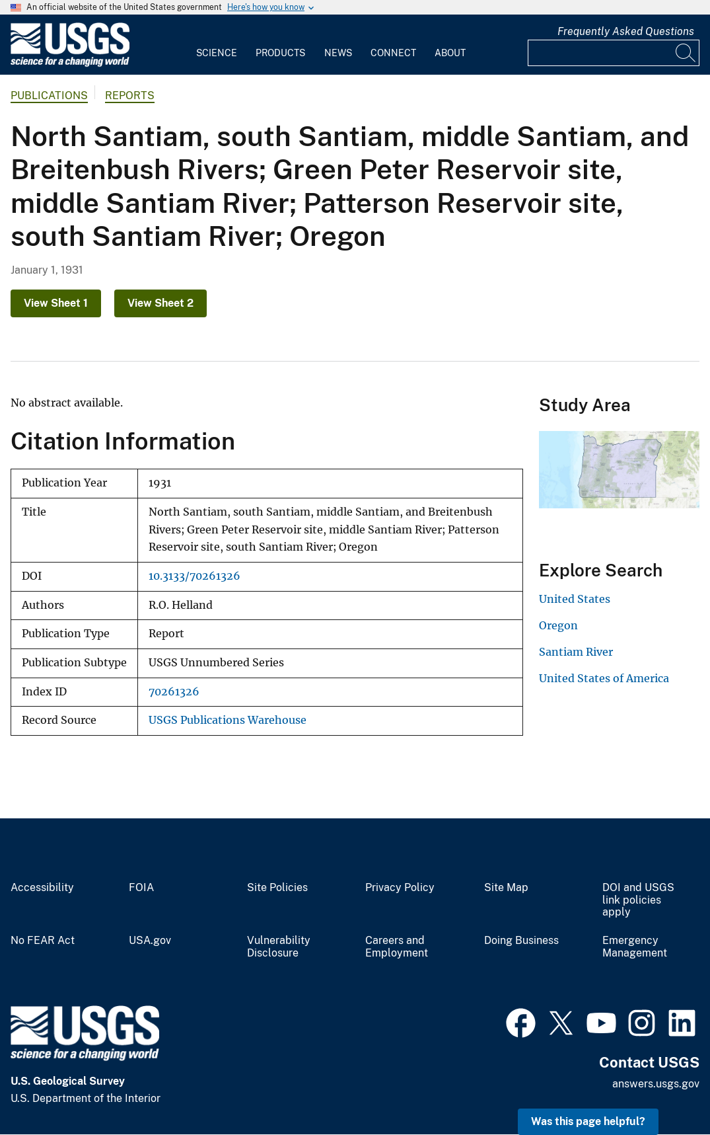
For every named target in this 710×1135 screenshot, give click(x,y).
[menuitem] (216, 44)
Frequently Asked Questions (625, 31)
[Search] (686, 53)
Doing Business (521, 941)
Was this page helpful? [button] (588, 1121)
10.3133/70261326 (194, 576)
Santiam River (576, 651)
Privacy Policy (400, 888)
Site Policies (277, 888)
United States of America (604, 678)
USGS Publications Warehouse (227, 720)
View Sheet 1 (56, 303)
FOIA (141, 888)
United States (574, 599)
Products (280, 53)
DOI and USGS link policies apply (638, 900)
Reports (130, 95)
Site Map (506, 888)
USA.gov (150, 941)
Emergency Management (634, 947)
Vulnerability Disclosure (278, 947)
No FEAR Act (43, 941)
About (450, 53)
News (338, 53)
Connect (393, 53)
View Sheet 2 (160, 303)
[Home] (70, 64)
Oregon (558, 625)
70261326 (174, 691)
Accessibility (42, 888)
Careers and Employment (396, 947)
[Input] (613, 53)
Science (216, 53)
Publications (49, 95)
